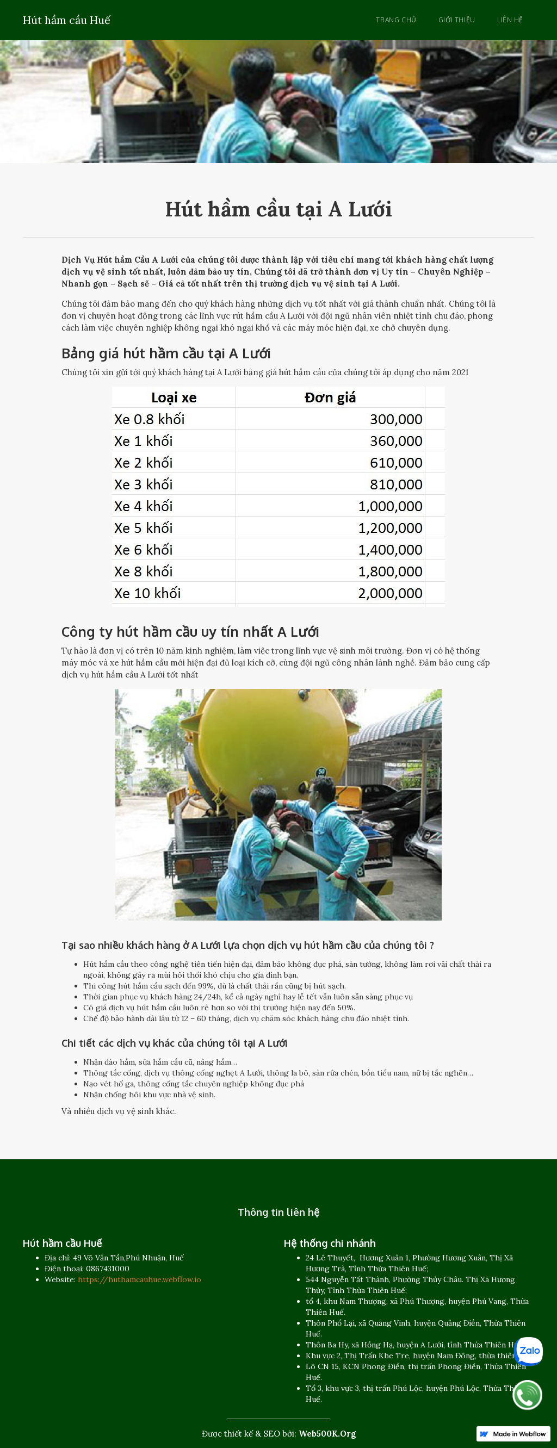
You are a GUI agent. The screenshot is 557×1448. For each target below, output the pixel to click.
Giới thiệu (456, 20)
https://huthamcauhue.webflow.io (139, 1279)
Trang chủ (396, 20)
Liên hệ (510, 20)
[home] (66, 18)
